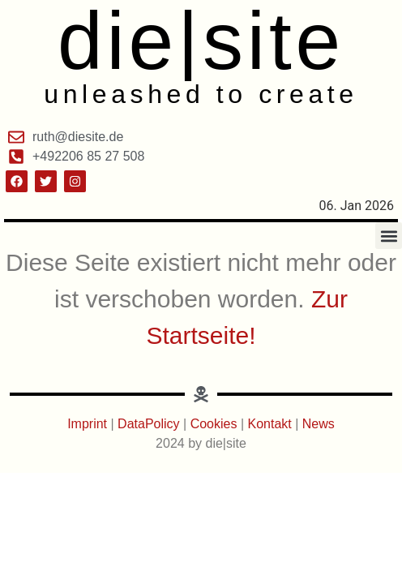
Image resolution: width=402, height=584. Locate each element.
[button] (388, 235)
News (318, 424)
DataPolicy (148, 424)
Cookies (213, 424)
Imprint (88, 424)
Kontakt (272, 424)
